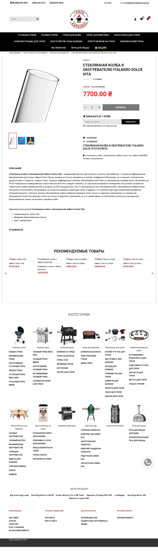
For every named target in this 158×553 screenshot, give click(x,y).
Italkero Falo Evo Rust (132, 286)
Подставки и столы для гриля (138, 373)
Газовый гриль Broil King (43, 359)
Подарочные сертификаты (94, 527)
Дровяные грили (65, 370)
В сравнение (92, 141)
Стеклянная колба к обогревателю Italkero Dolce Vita (108, 155)
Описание (15, 168)
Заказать (130, 122)
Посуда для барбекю (111, 374)
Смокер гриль (15, 376)
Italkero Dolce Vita (16, 286)
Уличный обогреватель (16, 459)
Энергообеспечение (115, 432)
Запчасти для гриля (136, 380)
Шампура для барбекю (111, 388)
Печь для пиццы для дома (137, 437)
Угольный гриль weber (17, 389)
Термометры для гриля (113, 381)
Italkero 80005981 (140, 155)
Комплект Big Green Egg (90, 441)
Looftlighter (119, 501)
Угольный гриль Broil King (17, 382)
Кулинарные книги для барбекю (42, 440)
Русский (107, 3)
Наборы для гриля (114, 402)
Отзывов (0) (16, 229)
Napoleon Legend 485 (79, 504)
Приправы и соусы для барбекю (42, 448)
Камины (13, 480)
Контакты (50, 524)
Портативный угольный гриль (17, 370)
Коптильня (62, 374)
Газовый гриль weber (40, 366)
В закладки (92, 138)
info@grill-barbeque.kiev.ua (137, 3)
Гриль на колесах (65, 362)
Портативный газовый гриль (40, 374)
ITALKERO (86, 60)
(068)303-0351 (21, 3)
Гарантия (13, 530)
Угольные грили (19, 354)
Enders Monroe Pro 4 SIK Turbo (70, 501)
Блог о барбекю (16, 533)
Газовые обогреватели (93, 158)
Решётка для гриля (114, 394)
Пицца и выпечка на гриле (43, 455)
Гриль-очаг (62, 366)
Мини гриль (87, 369)
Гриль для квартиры (91, 354)
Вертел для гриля (138, 386)
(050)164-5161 (39, 3)
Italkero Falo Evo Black (75, 286)
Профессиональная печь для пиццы (138, 445)
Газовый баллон (17, 446)
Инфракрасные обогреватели (16, 452)
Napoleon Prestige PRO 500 (99, 501)
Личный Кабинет (125, 524)
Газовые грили (43, 354)
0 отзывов (97, 79)
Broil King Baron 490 (137, 501)
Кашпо (12, 476)
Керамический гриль (16, 363)
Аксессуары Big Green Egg (88, 449)
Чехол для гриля (113, 398)
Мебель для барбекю (14, 466)
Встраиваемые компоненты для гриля (137, 364)
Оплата (12, 527)
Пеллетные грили (65, 378)
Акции (84, 530)
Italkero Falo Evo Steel (104, 286)
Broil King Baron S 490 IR (42, 501)
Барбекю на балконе (91, 358)
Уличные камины (17, 472)
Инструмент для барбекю (113, 366)
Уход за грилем (136, 390)
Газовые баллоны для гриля (42, 388)
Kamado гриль (16, 358)
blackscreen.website (19, 537)
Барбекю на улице (66, 358)
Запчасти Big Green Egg (90, 470)
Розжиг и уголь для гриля (115, 359)
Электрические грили (88, 363)
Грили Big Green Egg (90, 436)
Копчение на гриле (42, 465)
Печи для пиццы (139, 432)
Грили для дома (67, 354)
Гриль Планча (40, 461)
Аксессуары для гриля (115, 354)
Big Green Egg (91, 432)
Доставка (13, 524)
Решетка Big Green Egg (90, 463)
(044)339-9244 (56, 3)
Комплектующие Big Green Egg (91, 456)
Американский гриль (67, 432)
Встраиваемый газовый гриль (40, 381)
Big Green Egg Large (19, 501)
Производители (89, 524)
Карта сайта (51, 527)
